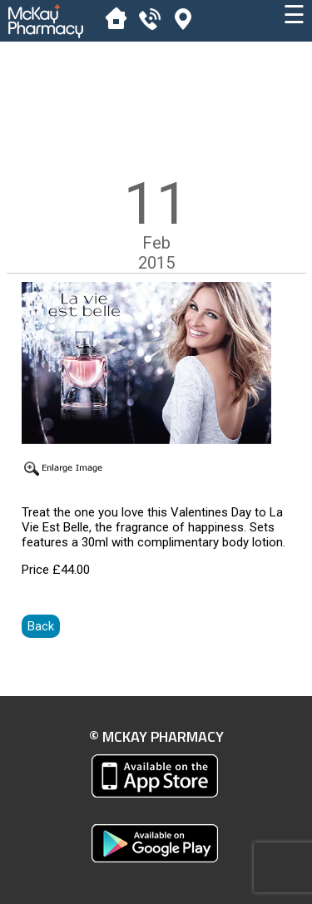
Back (40, 626)
